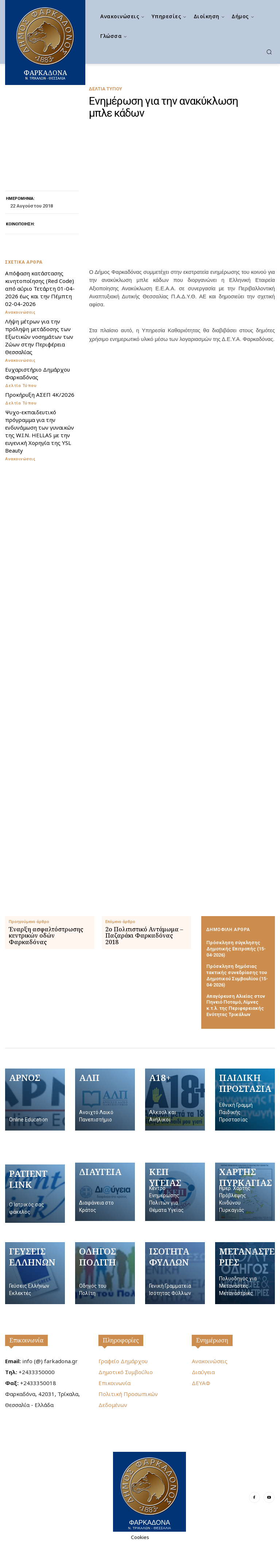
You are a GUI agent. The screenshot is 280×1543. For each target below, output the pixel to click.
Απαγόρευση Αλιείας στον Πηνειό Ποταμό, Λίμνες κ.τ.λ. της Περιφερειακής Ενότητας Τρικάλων (235, 1005)
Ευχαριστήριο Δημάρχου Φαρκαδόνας (37, 373)
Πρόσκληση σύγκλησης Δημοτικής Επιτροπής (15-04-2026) (236, 949)
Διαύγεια (203, 1372)
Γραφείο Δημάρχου (123, 1361)
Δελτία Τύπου (105, 88)
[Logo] (149, 1492)
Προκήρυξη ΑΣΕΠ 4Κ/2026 (39, 394)
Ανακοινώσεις (20, 312)
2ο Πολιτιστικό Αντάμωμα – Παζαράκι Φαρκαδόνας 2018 (144, 936)
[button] (269, 52)
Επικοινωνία (26, 1340)
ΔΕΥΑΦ (201, 1383)
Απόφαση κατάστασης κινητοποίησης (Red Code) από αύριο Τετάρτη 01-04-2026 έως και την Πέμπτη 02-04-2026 (40, 288)
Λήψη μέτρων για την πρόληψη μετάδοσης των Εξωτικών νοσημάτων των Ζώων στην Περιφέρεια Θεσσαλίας (39, 337)
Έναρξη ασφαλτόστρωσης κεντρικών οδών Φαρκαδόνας (46, 936)
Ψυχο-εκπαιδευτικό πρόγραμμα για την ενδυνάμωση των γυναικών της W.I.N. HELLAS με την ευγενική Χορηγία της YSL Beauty (39, 431)
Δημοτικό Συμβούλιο (125, 1372)
